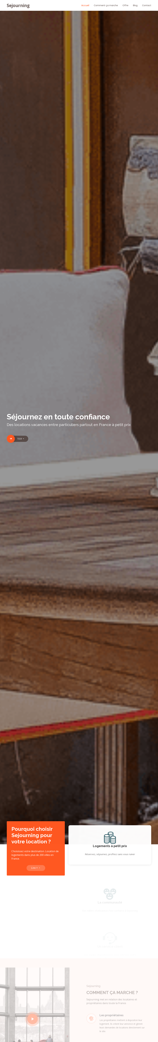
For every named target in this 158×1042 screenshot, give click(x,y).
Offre (125, 5)
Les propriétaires (111, 1020)
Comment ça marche (106, 5)
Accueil (85, 5)
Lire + (36, 870)
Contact (146, 5)
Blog (135, 5)
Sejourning (18, 5)
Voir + (20, 438)
